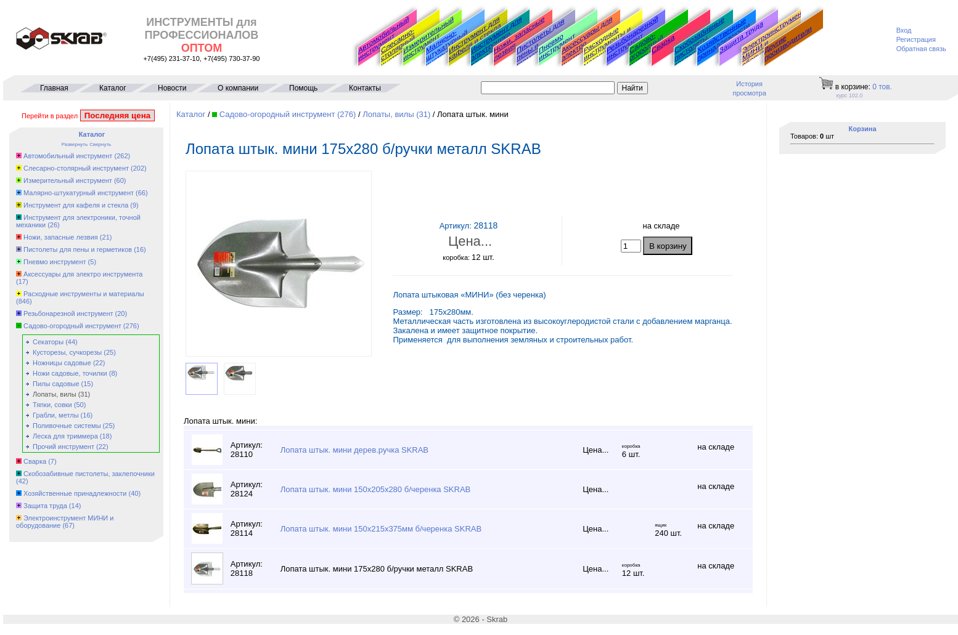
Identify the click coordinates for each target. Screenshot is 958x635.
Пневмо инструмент (557, 46)
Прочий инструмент (63, 446)
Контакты (365, 88)
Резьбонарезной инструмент (632, 38)
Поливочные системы (66, 425)
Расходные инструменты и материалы (83, 293)
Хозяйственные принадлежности (723, 39)
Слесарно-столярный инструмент (399, 48)
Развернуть (75, 144)
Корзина (863, 128)
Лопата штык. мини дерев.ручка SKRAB (354, 450)
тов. (882, 87)
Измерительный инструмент (428, 38)
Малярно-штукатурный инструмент (446, 49)
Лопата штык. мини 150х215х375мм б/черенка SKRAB (380, 528)
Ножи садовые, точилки (70, 373)
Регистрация (916, 39)
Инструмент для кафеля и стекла (475, 38)
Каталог (112, 88)
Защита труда (741, 37)
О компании (238, 88)
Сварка (663, 44)
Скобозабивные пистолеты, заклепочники (699, 42)
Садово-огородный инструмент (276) (287, 114)
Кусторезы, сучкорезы (67, 352)
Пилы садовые (56, 383)
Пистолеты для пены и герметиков (77, 249)
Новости (172, 88)
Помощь (303, 88)
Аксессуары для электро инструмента (82, 274)
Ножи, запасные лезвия (519, 38)
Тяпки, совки (52, 404)
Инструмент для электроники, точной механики (497, 42)
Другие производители (788, 43)
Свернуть (100, 144)
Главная (54, 88)
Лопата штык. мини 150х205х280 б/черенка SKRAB (375, 489)
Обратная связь (921, 48)
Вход (904, 30)
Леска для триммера (65, 436)
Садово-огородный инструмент (647, 49)
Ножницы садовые (62, 362)
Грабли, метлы (56, 415)
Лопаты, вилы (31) (396, 114)
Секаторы (48, 342)
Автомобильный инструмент (383, 38)
